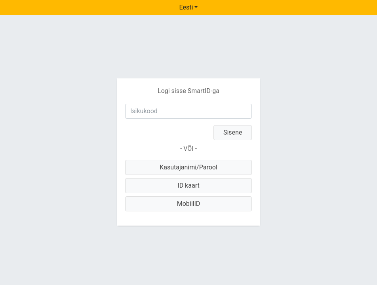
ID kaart (188, 185)
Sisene (232, 132)
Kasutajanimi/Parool (188, 167)
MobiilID (188, 203)
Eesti (186, 7)
